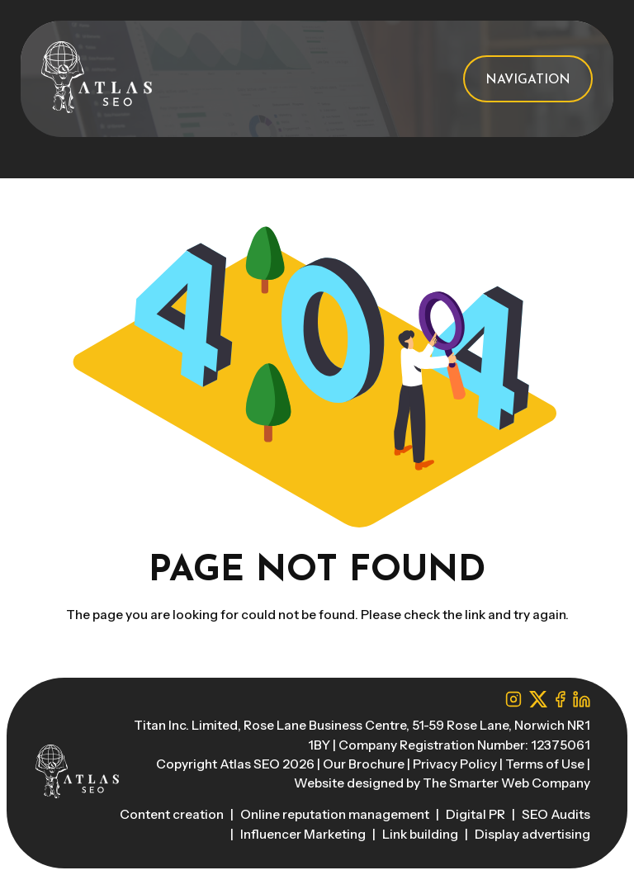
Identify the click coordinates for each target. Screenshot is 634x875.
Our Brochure (364, 764)
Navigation (527, 80)
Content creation (173, 814)
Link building (421, 834)
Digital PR (477, 814)
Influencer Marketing (304, 834)
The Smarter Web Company (506, 783)
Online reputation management (336, 814)
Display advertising (532, 834)
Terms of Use (544, 764)
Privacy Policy (455, 764)
